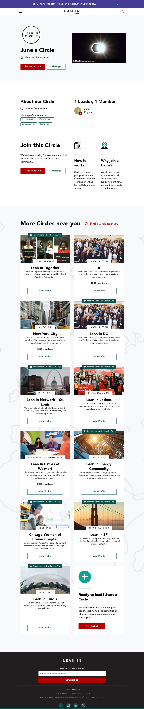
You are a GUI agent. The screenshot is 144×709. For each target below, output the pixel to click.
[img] (45, 249)
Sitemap (88, 693)
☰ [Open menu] (20, 12)
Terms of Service (61, 693)
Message (56, 66)
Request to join (33, 66)
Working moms (45, 119)
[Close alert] (120, 4)
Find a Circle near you (101, 224)
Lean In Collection (97, 697)
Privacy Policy (76, 693)
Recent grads (28, 119)
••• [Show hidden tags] (56, 124)
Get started (92, 626)
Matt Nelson (80, 61)
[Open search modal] (122, 12)
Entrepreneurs (28, 124)
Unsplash (91, 61)
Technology (45, 124)
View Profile (45, 291)
